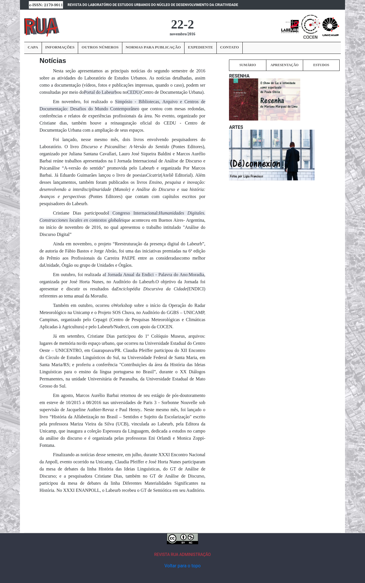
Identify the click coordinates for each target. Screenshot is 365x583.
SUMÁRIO (247, 65)
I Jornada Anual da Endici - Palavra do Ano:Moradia (154, 274)
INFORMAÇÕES (60, 47)
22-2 (182, 24)
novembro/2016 (182, 34)
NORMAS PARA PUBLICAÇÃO (153, 47)
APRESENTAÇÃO (284, 65)
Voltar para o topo (182, 565)
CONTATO (229, 47)
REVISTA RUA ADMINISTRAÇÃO (182, 554)
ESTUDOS (321, 65)
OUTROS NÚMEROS (100, 47)
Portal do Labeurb (100, 92)
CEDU (133, 92)
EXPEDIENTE (200, 47)
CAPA (33, 47)
